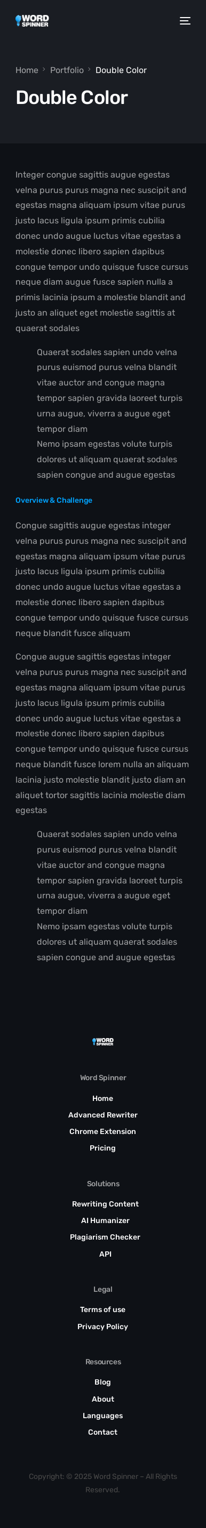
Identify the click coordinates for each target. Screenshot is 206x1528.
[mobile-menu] (185, 21)
